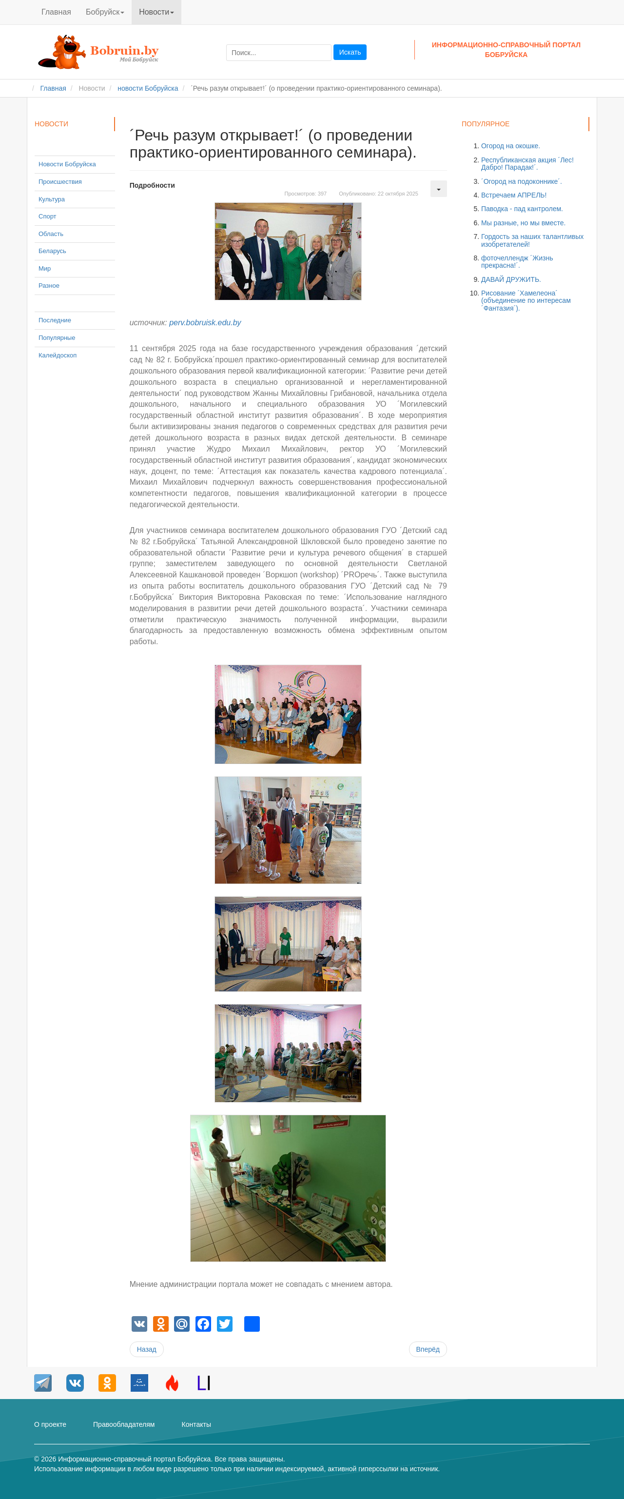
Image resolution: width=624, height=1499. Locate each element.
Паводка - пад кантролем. (522, 209)
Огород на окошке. (510, 146)
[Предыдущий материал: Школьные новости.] (147, 1349)
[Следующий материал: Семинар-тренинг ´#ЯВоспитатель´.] (428, 1349)
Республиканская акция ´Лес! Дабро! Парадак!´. (527, 163)
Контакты (196, 1424)
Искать (350, 52)
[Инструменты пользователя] (438, 188)
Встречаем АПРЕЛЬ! (513, 195)
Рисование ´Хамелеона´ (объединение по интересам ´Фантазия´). (526, 300)
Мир (45, 268)
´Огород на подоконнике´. (521, 181)
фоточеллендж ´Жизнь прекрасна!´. (517, 261)
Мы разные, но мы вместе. (523, 223)
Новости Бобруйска (67, 164)
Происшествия (60, 181)
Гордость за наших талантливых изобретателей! (532, 240)
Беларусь (52, 251)
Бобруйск (105, 12)
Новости (156, 12)
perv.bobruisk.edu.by (205, 322)
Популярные (57, 337)
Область (51, 233)
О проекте (50, 1424)
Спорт (48, 216)
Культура (52, 199)
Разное (49, 285)
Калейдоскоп (58, 355)
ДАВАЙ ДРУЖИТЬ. (511, 279)
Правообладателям (124, 1424)
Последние (55, 320)
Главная (56, 12)
